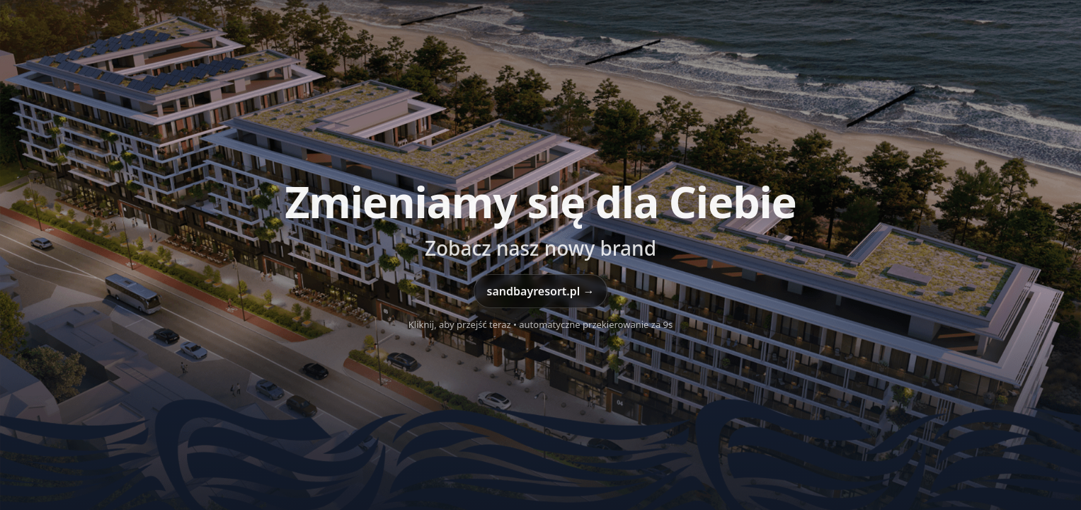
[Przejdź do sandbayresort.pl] (540, 255)
